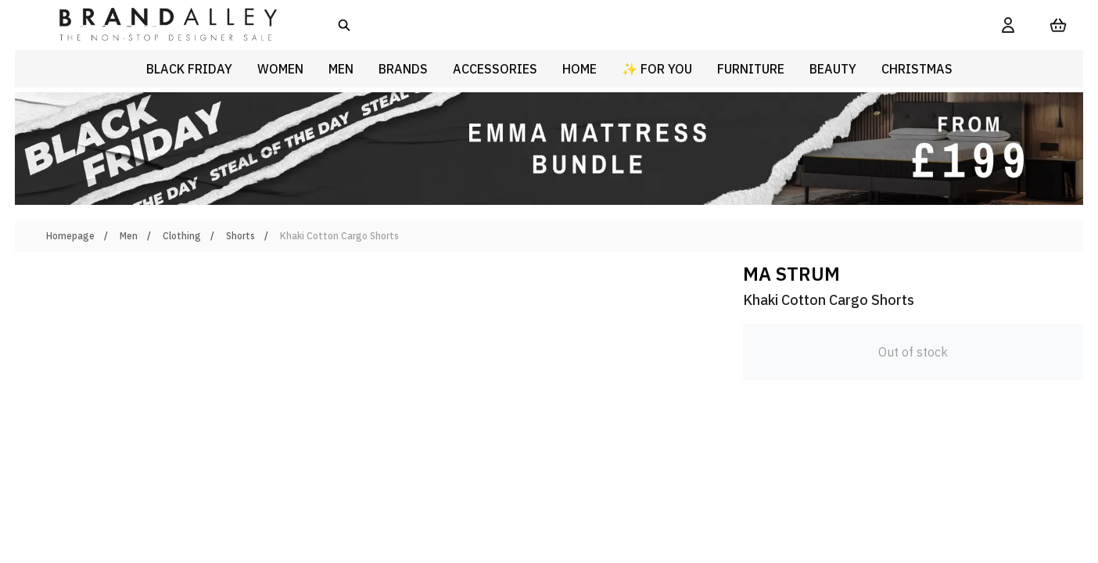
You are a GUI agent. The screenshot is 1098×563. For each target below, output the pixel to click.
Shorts (240, 236)
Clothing (182, 236)
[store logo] (155, 25)
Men (129, 236)
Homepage (70, 236)
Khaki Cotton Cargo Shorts (339, 236)
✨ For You (657, 69)
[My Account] (1008, 25)
